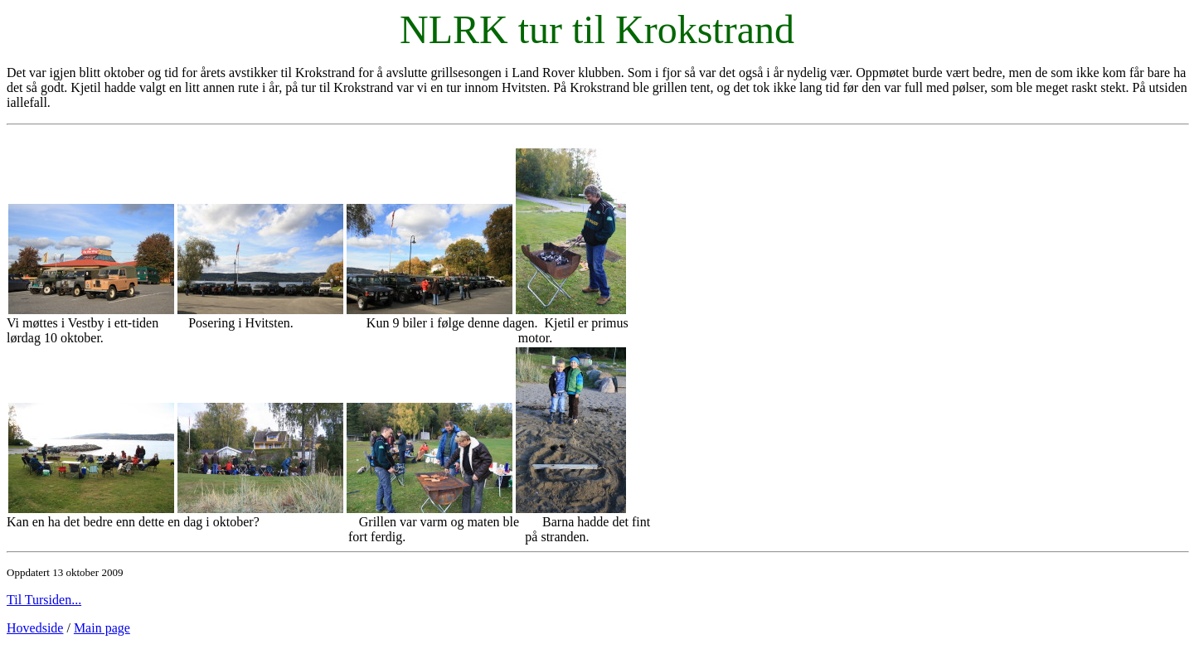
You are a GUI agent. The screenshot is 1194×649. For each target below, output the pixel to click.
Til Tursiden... (44, 600)
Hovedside (35, 628)
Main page (102, 628)
